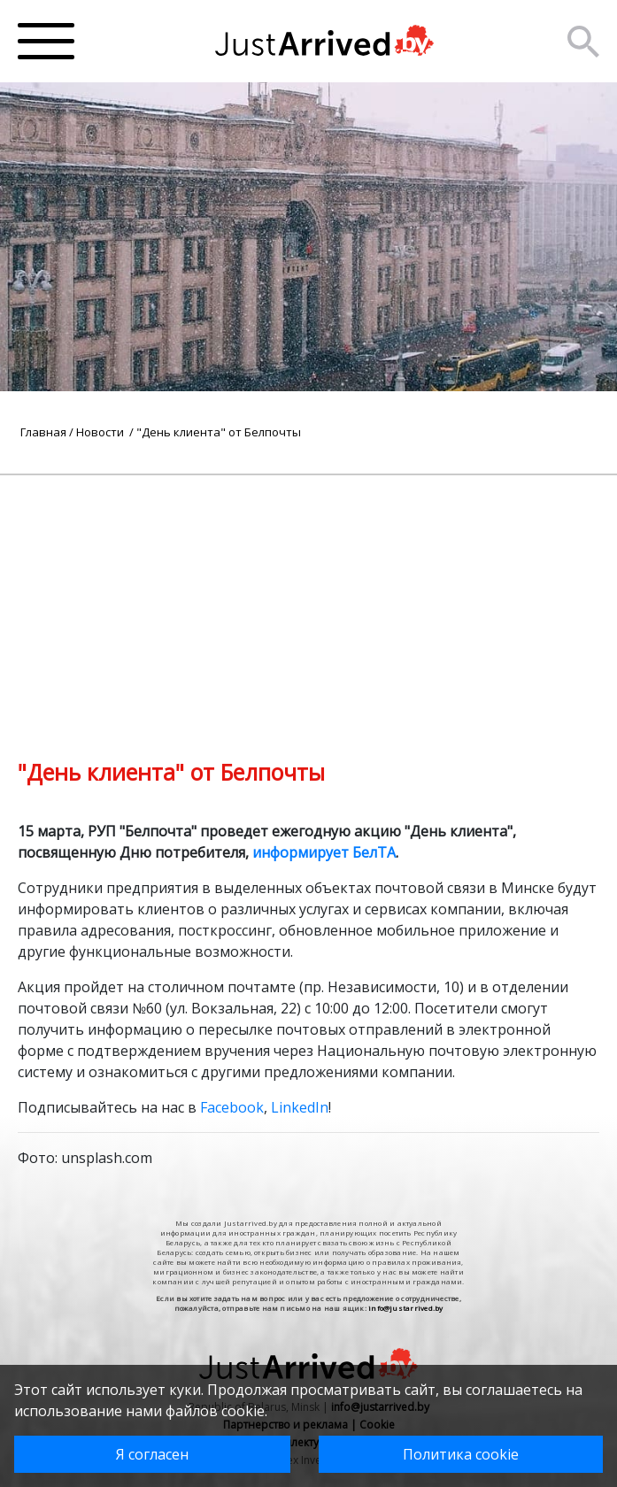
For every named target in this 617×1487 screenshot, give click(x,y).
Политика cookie (461, 1454)
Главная (43, 432)
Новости (101, 432)
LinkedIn (299, 1107)
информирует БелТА (324, 852)
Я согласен (152, 1454)
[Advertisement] (308, 599)
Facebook (232, 1107)
